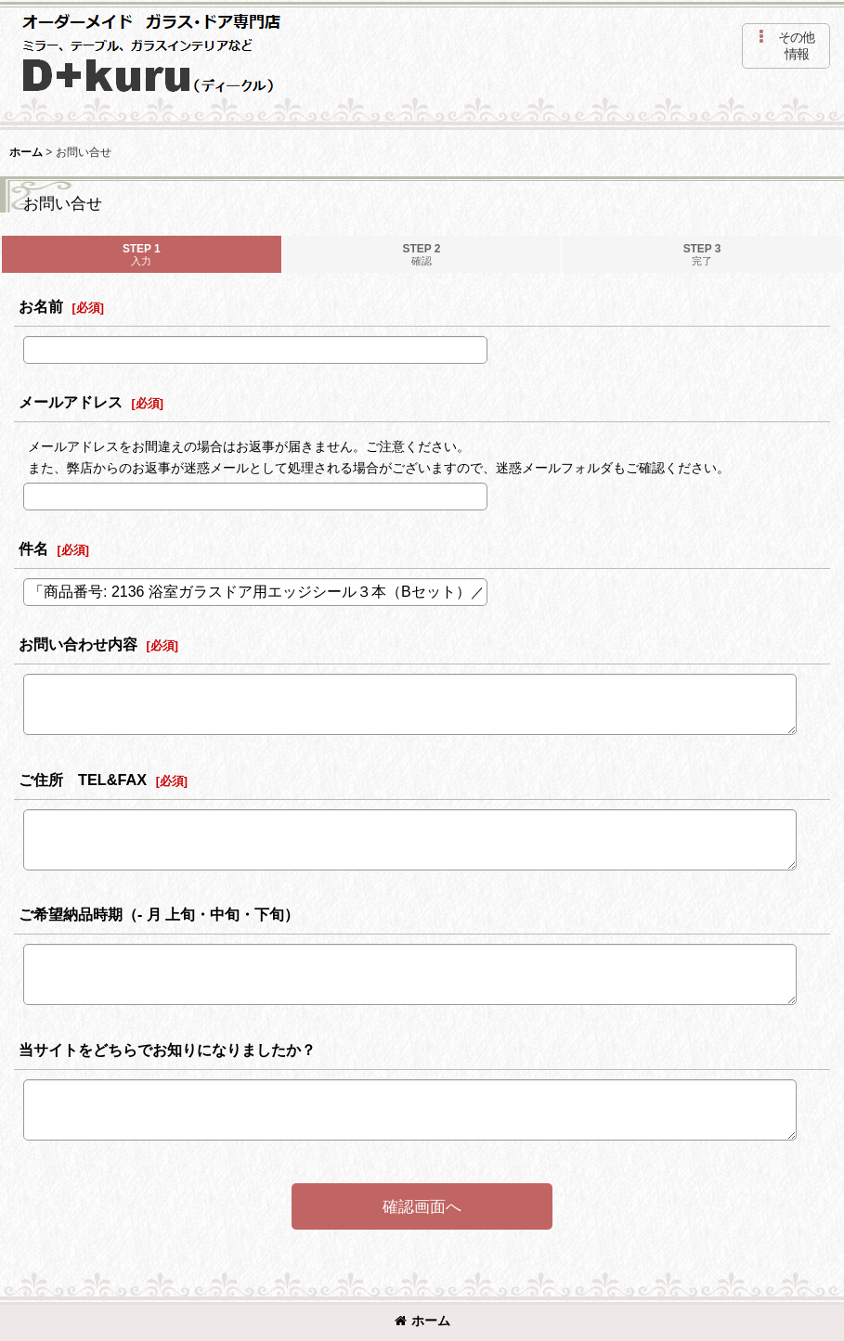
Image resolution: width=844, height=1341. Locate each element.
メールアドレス (71, 401)
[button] (786, 46)
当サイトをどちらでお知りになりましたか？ (167, 1049)
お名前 (41, 306)
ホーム (422, 1320)
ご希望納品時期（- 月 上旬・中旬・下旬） (159, 914)
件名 (33, 548)
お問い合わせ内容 (78, 644)
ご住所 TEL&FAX (83, 779)
